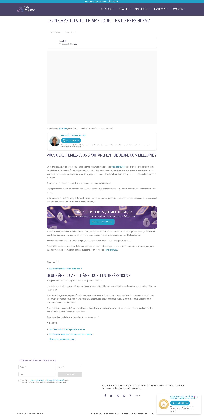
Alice (64, 41)
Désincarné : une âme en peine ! (62, 339)
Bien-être (124, 9)
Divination (178, 9)
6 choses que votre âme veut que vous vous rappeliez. (71, 334)
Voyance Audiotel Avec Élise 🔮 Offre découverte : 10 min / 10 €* (183, 397)
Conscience (56, 33)
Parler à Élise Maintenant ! (73, 135)
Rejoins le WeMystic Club (111, 413)
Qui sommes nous (95, 413)
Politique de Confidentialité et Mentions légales (135, 413)
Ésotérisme (160, 9)
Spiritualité (71, 33)
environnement (111, 250)
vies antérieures (118, 167)
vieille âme (63, 128)
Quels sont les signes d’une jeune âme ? (65, 268)
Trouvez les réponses (102, 221)
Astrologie (106, 9)
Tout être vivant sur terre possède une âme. (67, 329)
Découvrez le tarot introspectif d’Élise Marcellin (102, 2)
